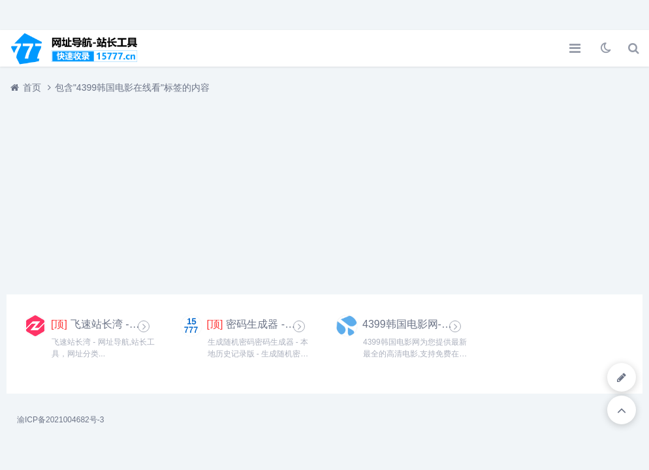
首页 (32, 87)
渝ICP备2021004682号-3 (60, 419)
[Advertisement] (324, 187)
